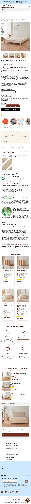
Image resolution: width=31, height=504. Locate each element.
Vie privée (20, 502)
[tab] (6, 148)
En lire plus (6, 435)
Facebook (2, 492)
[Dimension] (8, 91)
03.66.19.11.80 (7, 340)
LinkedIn (17, 492)
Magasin (25, 12)
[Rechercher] (15, 9)
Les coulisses (18, 12)
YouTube (6, 492)
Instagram (13, 492)
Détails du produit (15, 147)
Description (6, 147)
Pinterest (10, 492)
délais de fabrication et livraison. (20, 244)
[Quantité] (2, 105)
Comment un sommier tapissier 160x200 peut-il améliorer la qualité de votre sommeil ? (14, 430)
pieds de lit (22, 80)
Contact (12, 12)
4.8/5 (6, 12)
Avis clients (24, 147)
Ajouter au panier (13, 106)
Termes (24, 502)
